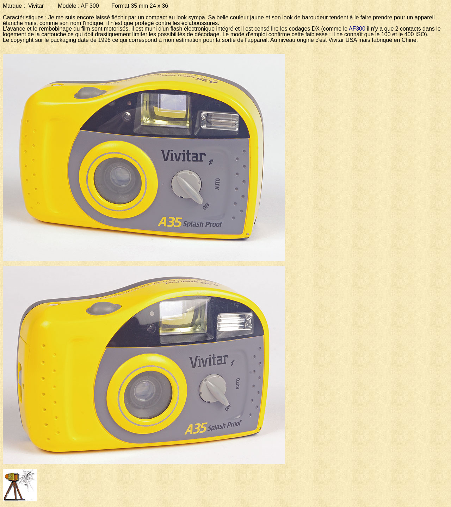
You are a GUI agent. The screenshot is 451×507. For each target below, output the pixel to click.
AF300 (357, 29)
